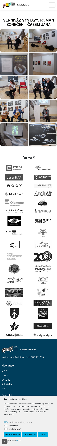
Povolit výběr (29, 434)
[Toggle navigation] (51, 5)
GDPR (18, 440)
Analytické (13, 425)
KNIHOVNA (7, 384)
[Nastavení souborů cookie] (4, 441)
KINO (4, 388)
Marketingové (15, 429)
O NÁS (5, 375)
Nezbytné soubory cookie (20, 422)
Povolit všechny (12, 434)
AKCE (4, 371)
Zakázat (42, 434)
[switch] (6, 426)
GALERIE (6, 379)
